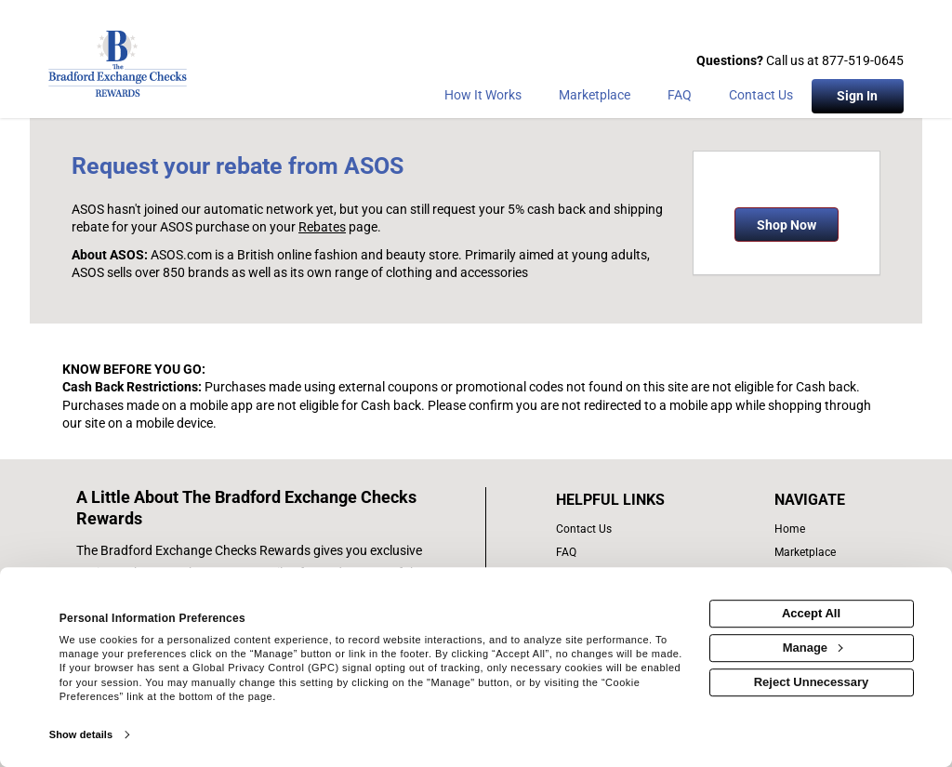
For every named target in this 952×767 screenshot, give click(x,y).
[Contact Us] (761, 98)
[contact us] (630, 529)
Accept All (811, 613)
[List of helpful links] (630, 500)
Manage (812, 648)
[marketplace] (594, 98)
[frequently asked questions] (630, 552)
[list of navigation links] (813, 529)
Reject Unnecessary (811, 682)
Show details (80, 734)
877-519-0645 (863, 60)
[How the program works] (483, 98)
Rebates (322, 226)
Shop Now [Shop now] (786, 225)
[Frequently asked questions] (679, 98)
